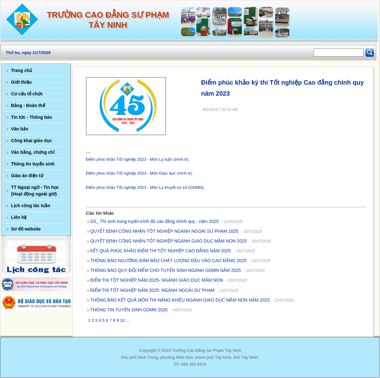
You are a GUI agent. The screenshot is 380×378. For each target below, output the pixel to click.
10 (122, 320)
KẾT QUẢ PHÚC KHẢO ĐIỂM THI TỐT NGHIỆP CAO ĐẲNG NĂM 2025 (160, 250)
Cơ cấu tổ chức (27, 93)
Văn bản (19, 128)
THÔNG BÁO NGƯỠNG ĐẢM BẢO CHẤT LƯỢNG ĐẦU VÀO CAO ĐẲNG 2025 (168, 260)
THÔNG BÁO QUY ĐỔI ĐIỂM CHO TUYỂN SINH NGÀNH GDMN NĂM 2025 (165, 270)
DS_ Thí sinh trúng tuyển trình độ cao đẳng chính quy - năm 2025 (154, 221)
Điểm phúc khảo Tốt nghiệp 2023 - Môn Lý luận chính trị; (137, 159)
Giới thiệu (21, 82)
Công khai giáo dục (31, 140)
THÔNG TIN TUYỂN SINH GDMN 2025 (129, 309)
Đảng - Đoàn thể (28, 105)
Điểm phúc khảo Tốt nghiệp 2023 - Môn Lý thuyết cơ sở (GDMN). (145, 187)
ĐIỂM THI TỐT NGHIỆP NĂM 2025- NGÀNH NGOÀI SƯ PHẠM (152, 290)
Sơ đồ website (26, 228)
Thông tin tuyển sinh (33, 163)
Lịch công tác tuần (30, 205)
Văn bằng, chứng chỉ (33, 152)
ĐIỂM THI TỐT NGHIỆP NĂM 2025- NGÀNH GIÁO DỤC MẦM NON (156, 280)
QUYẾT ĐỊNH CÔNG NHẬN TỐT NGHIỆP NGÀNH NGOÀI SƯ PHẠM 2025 (164, 231)
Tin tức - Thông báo (31, 117)
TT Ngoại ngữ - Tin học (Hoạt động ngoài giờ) (35, 190)
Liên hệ (19, 217)
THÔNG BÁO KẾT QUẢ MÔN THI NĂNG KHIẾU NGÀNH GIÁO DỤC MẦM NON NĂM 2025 (180, 300)
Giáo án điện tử (27, 175)
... (127, 320)
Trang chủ (21, 70)
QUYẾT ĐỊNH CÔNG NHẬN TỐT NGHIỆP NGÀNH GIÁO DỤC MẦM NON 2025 (168, 240)
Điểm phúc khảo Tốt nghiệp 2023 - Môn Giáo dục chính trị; (139, 173)
